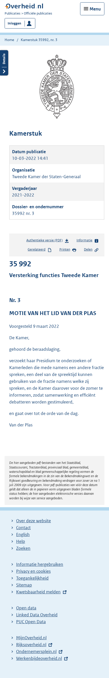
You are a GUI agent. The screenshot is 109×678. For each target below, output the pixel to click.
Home (9, 39)
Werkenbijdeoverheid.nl (39, 658)
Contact (23, 527)
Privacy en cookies (33, 571)
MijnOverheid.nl (31, 638)
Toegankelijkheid (32, 578)
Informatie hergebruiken (39, 564)
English (23, 534)
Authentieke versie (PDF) (47, 241)
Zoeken (23, 548)
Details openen (4, 62)
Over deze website (33, 521)
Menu (95, 9)
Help (20, 541)
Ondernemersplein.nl (36, 651)
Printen (68, 249)
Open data (26, 608)
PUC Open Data (31, 621)
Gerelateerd (40, 249)
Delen (91, 249)
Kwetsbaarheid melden (38, 592)
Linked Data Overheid (37, 615)
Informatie (88, 240)
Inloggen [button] (14, 23)
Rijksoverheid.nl (31, 644)
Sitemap (24, 585)
